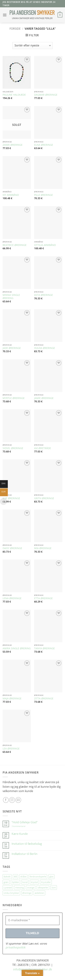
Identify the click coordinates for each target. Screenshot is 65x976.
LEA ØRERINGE (11, 748)
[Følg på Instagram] (12, 800)
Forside (15, 29)
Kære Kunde (20, 833)
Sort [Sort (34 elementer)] (53, 887)
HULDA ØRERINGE (44, 348)
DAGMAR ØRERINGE (45, 94)
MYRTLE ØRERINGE (14, 398)
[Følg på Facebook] (6, 800)
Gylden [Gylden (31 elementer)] (15, 882)
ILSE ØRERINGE (11, 498)
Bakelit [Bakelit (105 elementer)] (7, 876)
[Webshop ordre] (32, 45)
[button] (5, 15)
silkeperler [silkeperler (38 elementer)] (43, 887)
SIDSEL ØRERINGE (13, 448)
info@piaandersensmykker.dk (32, 969)
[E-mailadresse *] (32, 920)
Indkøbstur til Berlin (24, 854)
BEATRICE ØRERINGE (15, 245)
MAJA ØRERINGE (12, 698)
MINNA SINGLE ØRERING (11, 296)
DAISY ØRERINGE (12, 548)
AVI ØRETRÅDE (42, 448)
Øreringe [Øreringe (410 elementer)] (26, 892)
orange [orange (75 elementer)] (30, 887)
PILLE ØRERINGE (43, 195)
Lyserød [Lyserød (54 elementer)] (8, 887)
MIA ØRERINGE (42, 548)
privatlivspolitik (15, 947)
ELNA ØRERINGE (43, 144)
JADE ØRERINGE (12, 348)
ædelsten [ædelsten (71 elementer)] (39, 892)
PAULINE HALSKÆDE (14, 94)
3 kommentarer (22, 826)
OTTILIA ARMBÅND (45, 245)
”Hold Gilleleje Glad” (25, 822)
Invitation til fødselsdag (27, 843)
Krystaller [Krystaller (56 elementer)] (46, 882)
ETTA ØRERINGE (43, 598)
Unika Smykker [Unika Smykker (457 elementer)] (11, 892)
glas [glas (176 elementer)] (51, 876)
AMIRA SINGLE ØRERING (17, 648)
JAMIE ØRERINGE (44, 398)
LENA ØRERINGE (12, 598)
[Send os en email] (18, 800)
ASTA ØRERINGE (43, 295)
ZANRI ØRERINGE (13, 144)
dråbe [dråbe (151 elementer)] (23, 876)
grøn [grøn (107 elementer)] (6, 882)
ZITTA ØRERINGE (43, 698)
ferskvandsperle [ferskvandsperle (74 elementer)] (38, 876)
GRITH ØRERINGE (44, 498)
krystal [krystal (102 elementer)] (34, 882)
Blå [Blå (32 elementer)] (15, 876)
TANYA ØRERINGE (44, 648)
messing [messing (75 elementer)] (19, 887)
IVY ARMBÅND (11, 195)
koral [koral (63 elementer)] (25, 882)
